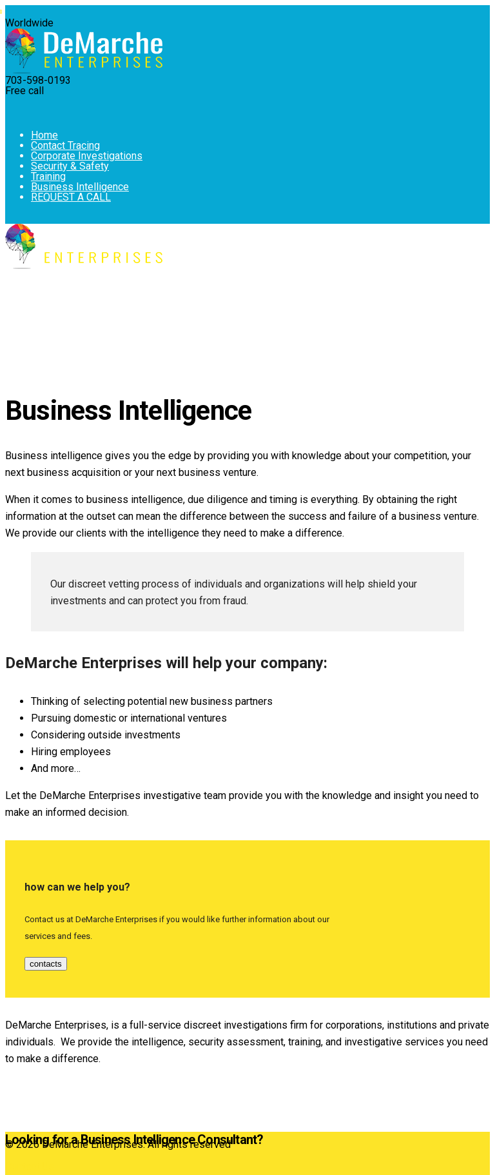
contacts (46, 964)
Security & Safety (70, 166)
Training (48, 176)
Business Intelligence (80, 187)
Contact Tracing (65, 145)
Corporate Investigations (86, 156)
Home (44, 135)
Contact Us (29, 1166)
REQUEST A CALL (71, 197)
